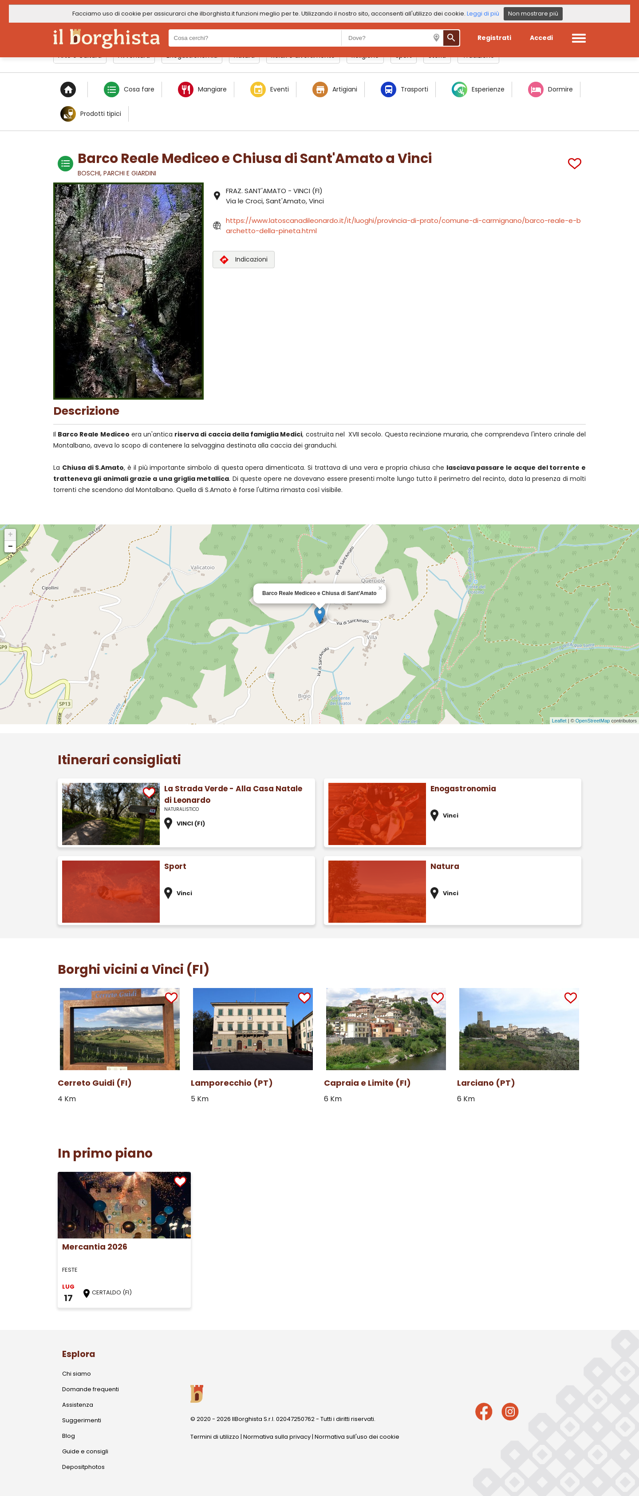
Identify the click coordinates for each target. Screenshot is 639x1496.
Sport (175, 866)
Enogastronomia (463, 788)
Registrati (494, 37)
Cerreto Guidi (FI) (95, 1082)
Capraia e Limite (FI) (367, 1082)
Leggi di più (483, 13)
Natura (444, 866)
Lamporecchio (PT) (232, 1082)
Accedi (541, 37)
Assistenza (77, 1405)
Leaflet (559, 720)
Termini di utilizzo (214, 1437)
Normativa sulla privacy (277, 1437)
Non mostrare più (533, 13)
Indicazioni (244, 259)
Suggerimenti (81, 1420)
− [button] (10, 546)
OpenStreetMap (593, 720)
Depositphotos (83, 1467)
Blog (68, 1436)
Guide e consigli (85, 1451)
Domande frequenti (90, 1389)
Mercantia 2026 (94, 1246)
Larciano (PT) (486, 1082)
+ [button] (10, 534)
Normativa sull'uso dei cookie (357, 1437)
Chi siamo (76, 1373)
